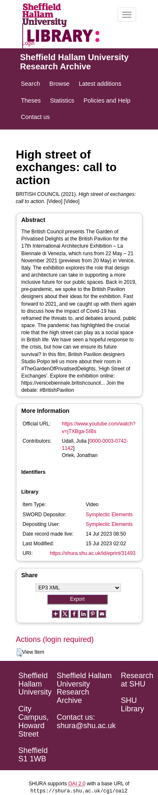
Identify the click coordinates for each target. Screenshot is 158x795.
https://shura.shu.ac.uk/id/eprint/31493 (92, 553)
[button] (19, 652)
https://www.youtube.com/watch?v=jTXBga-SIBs (99, 427)
